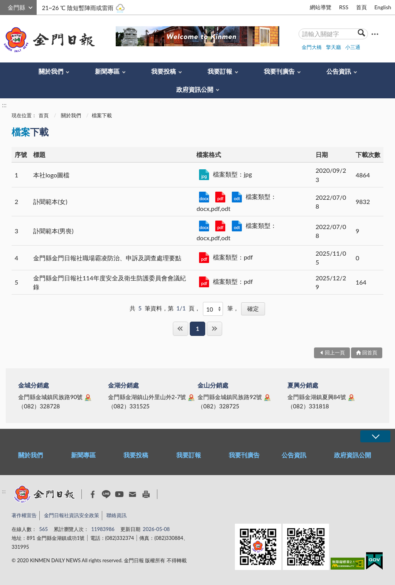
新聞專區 (107, 71)
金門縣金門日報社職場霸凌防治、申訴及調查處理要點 (107, 257)
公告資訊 (338, 71)
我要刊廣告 (279, 71)
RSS (343, 7)
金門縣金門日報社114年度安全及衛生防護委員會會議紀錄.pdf (204, 281)
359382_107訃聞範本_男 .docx (204, 226)
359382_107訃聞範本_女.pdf (220, 197)
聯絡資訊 (116, 515)
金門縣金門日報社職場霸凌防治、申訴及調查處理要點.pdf (204, 257)
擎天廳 (333, 47)
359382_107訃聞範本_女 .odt (237, 197)
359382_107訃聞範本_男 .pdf (220, 226)
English (382, 7)
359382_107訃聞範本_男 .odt (237, 226)
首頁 (361, 7)
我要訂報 (220, 71)
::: (4, 6)
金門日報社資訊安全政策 (71, 515)
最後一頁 (214, 329)
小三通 (352, 47)
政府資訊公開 (194, 89)
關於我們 (51, 71)
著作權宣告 (24, 515)
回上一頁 (335, 352)
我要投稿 (163, 71)
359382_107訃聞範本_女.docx (204, 197)
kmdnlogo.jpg (204, 174)
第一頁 (180, 329)
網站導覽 (320, 7)
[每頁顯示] (213, 309)
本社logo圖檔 (51, 175)
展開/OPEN (375, 436)
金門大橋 (312, 47)
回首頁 (369, 352)
